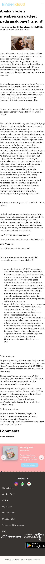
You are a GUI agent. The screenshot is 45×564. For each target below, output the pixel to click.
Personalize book (29, 465)
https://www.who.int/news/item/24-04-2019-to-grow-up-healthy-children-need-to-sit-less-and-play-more (22, 369)
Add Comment (7, 437)
